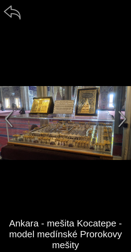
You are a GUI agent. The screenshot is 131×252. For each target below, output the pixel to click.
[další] (122, 119)
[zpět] (12, 12)
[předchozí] (8, 119)
